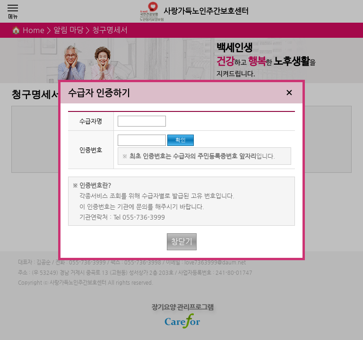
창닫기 (181, 241)
